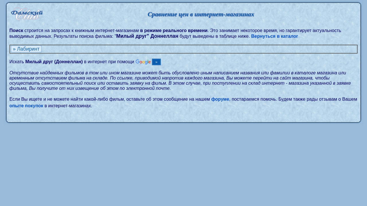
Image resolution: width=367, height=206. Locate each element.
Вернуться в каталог (274, 36)
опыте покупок (26, 105)
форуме (220, 99)
